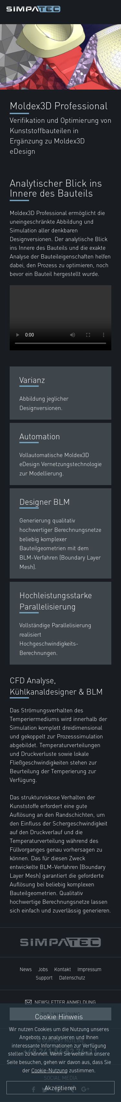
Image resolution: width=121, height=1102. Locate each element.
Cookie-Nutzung (49, 1070)
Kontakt (62, 969)
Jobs (43, 969)
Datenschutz (72, 977)
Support (44, 977)
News (26, 969)
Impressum (89, 969)
